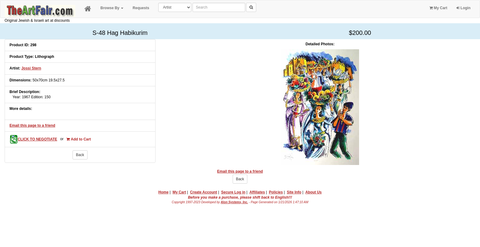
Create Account (203, 192)
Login (463, 8)
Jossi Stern (31, 68)
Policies (276, 192)
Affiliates (257, 192)
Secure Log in (233, 192)
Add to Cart (78, 139)
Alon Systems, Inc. (234, 202)
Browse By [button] (111, 8)
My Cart (438, 8)
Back (80, 155)
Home (163, 192)
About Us (313, 192)
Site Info (294, 192)
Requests (141, 8)
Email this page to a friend (32, 125)
